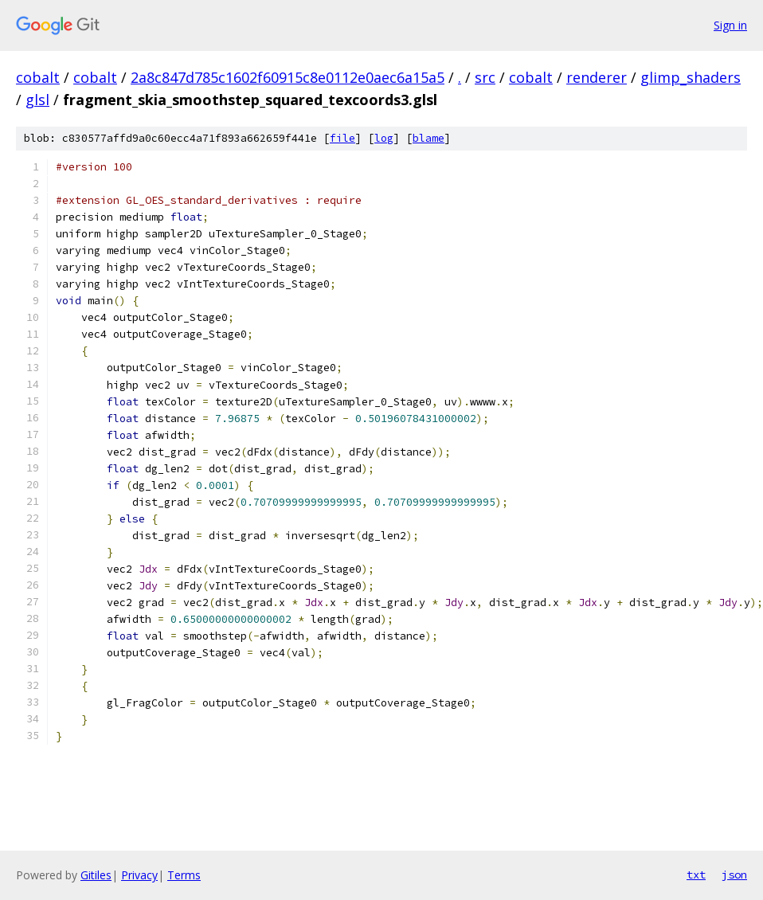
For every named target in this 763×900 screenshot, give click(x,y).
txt (696, 874)
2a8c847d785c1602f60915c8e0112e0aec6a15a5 (287, 77)
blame (428, 138)
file (342, 138)
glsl (37, 99)
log (383, 138)
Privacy (139, 874)
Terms (184, 874)
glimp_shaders (690, 77)
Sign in (730, 25)
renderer (596, 77)
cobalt (38, 77)
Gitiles (96, 874)
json (734, 874)
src (485, 77)
